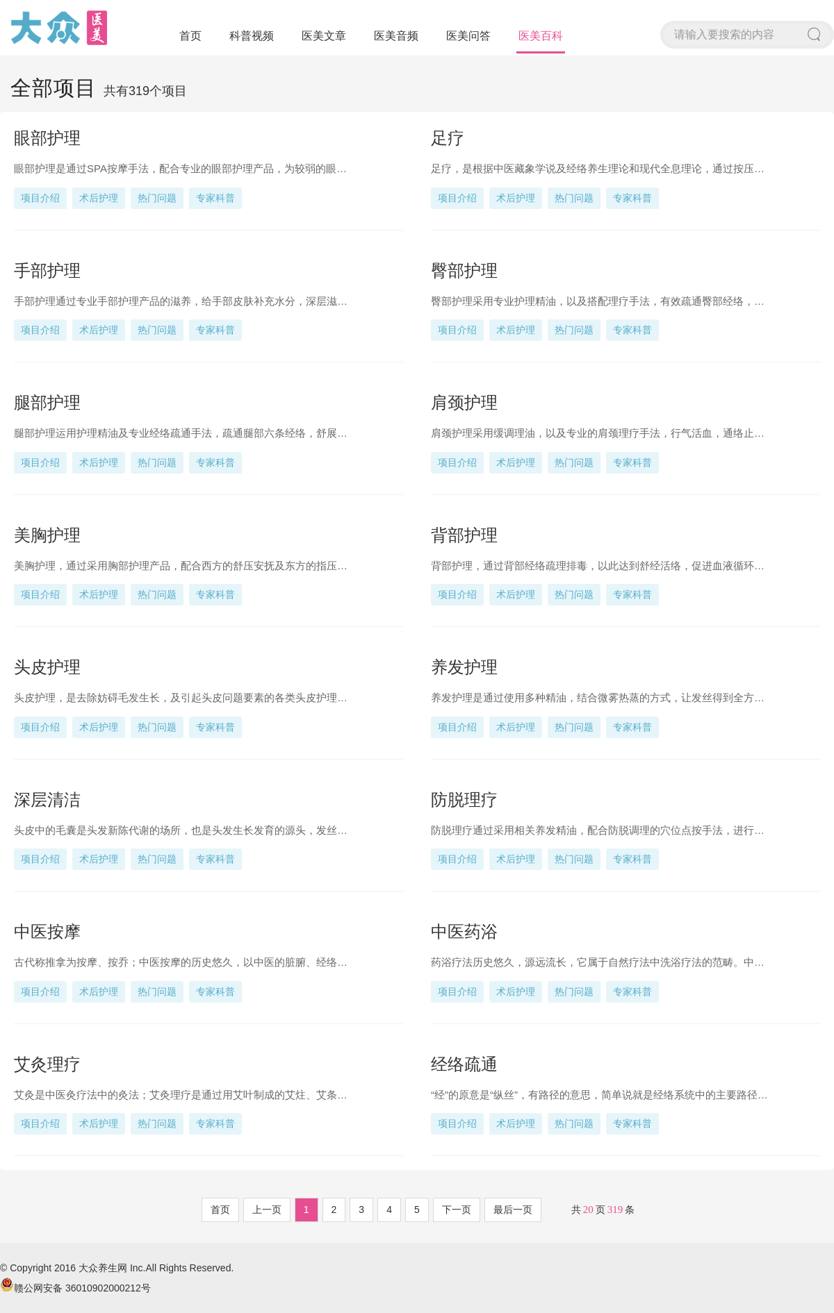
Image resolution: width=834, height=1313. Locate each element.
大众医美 (59, 27)
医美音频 (396, 36)
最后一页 (512, 1209)
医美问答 (468, 36)
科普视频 (251, 36)
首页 (190, 36)
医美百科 (540, 36)
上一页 (266, 1209)
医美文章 (324, 36)
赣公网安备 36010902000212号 (75, 1288)
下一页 (456, 1209)
